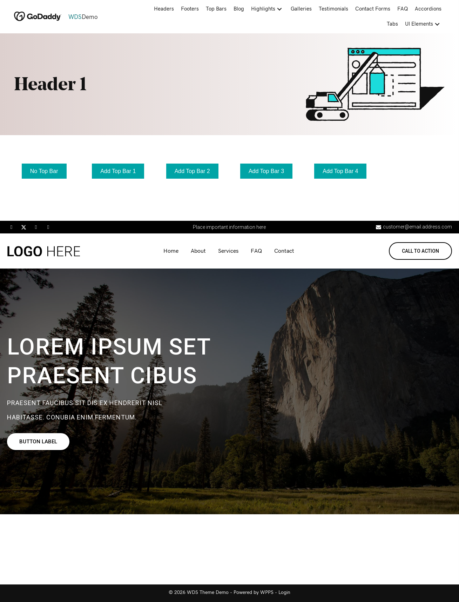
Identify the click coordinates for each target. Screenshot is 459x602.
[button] (279, 9)
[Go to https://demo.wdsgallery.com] (68, 17)
